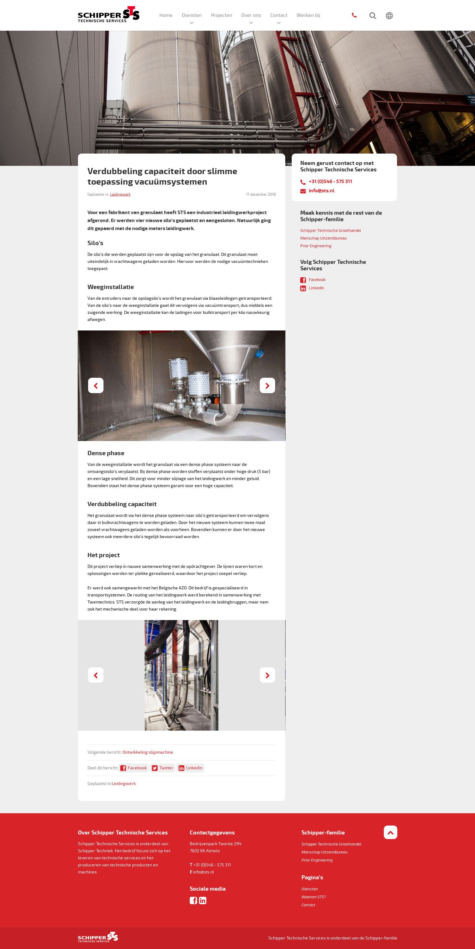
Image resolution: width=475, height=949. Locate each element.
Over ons (251, 15)
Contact (278, 15)
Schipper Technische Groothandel (330, 230)
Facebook (137, 768)
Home (166, 15)
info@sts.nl (321, 191)
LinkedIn (194, 768)
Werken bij (308, 15)
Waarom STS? (314, 897)
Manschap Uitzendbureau (323, 238)
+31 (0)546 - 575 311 (330, 181)
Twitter (166, 768)
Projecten (221, 15)
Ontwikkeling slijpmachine (148, 752)
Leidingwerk (120, 194)
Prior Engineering (315, 246)
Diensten (192, 15)
